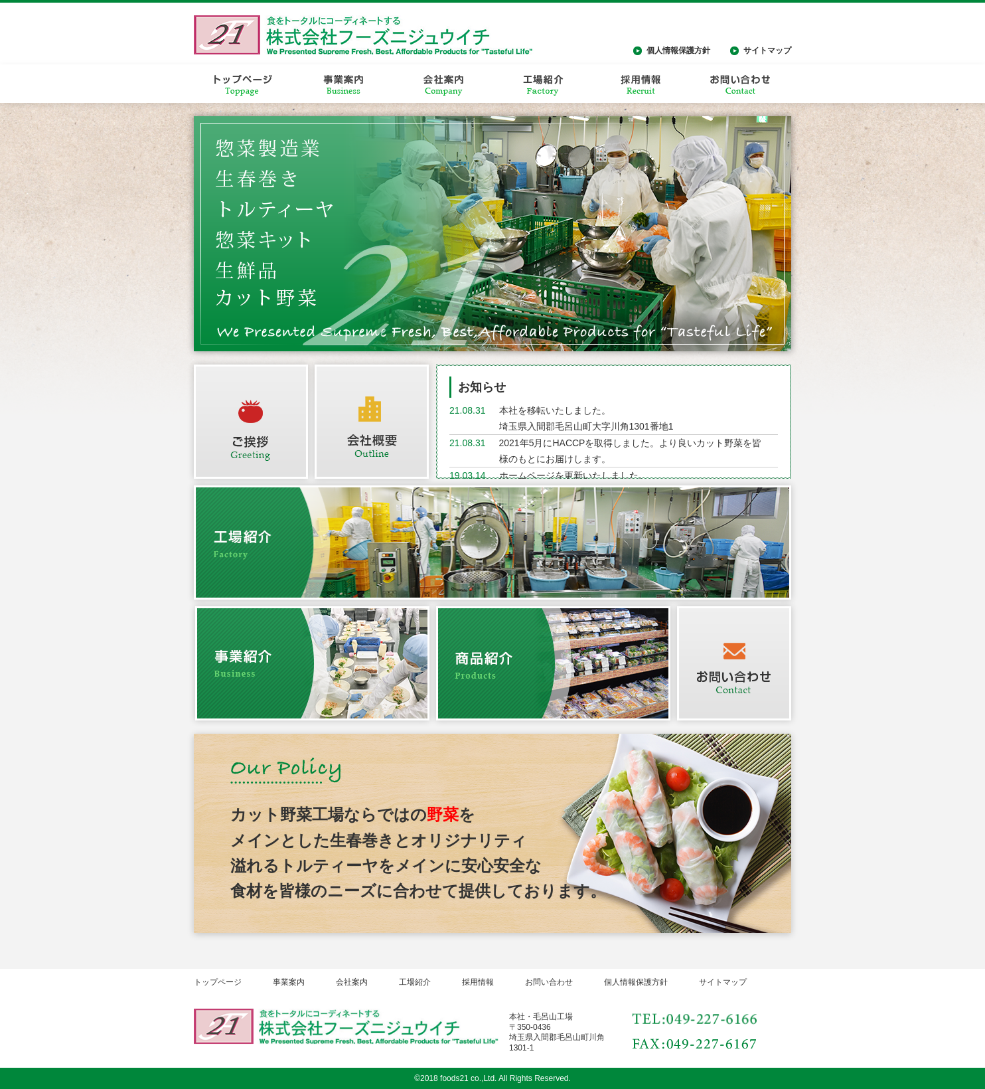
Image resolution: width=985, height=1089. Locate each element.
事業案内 (289, 982)
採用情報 (478, 982)
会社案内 (352, 982)
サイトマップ (767, 50)
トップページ (218, 982)
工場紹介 (415, 982)
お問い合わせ (549, 982)
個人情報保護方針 (678, 50)
